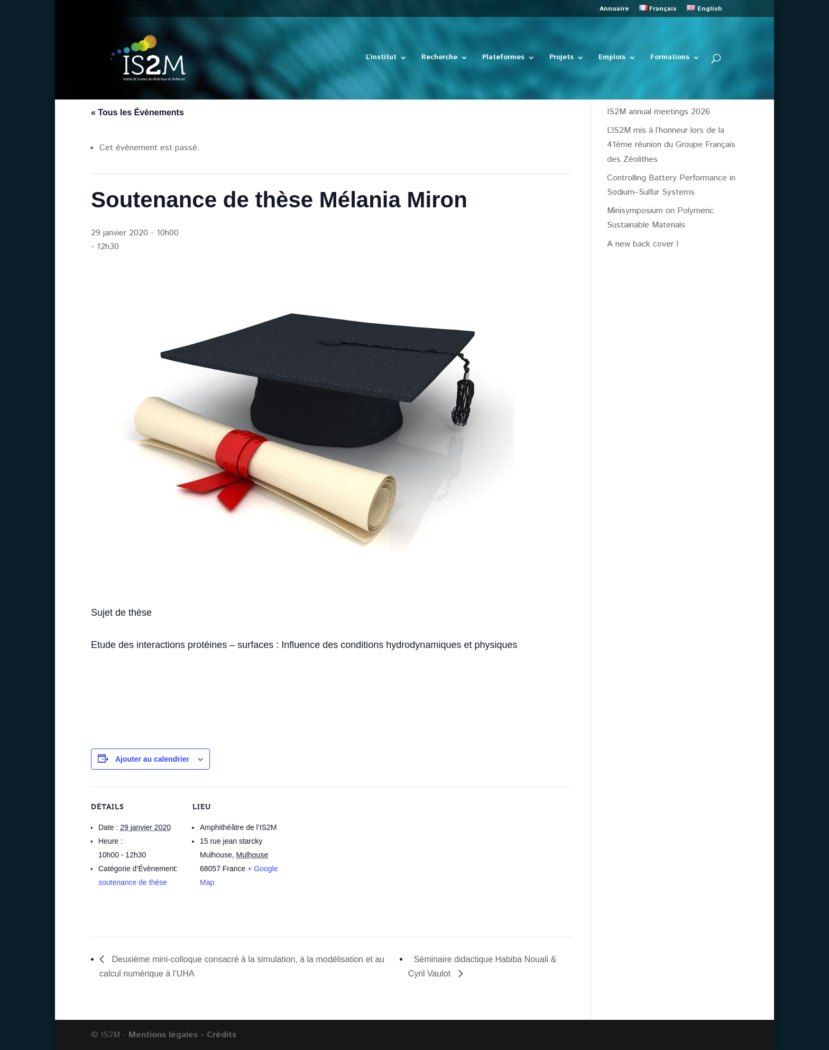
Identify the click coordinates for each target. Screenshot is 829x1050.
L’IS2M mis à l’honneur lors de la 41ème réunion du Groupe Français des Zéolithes (671, 144)
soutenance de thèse (132, 882)
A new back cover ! (643, 244)
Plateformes (503, 58)
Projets (561, 58)
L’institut (381, 58)
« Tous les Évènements (137, 112)
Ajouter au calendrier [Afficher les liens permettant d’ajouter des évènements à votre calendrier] (152, 759)
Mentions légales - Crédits (182, 1035)
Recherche (439, 58)
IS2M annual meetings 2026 (658, 112)
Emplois (611, 58)
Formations (669, 58)
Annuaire (614, 9)
